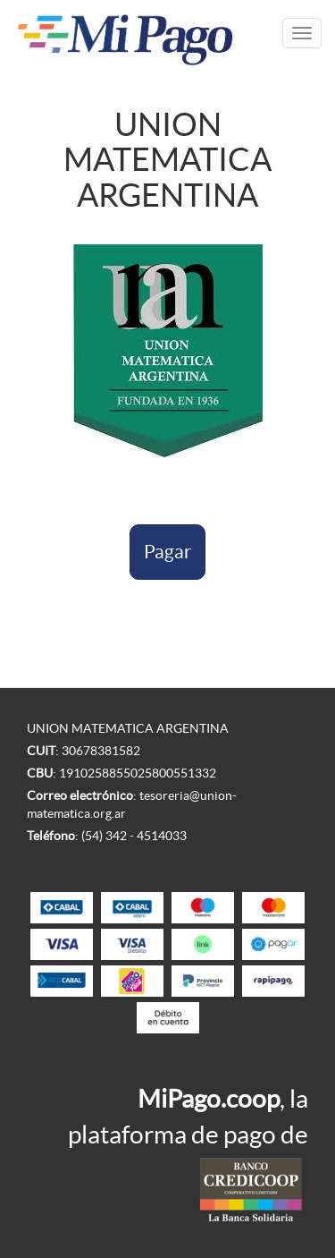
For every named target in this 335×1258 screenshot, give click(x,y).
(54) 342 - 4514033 (134, 836)
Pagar (167, 551)
